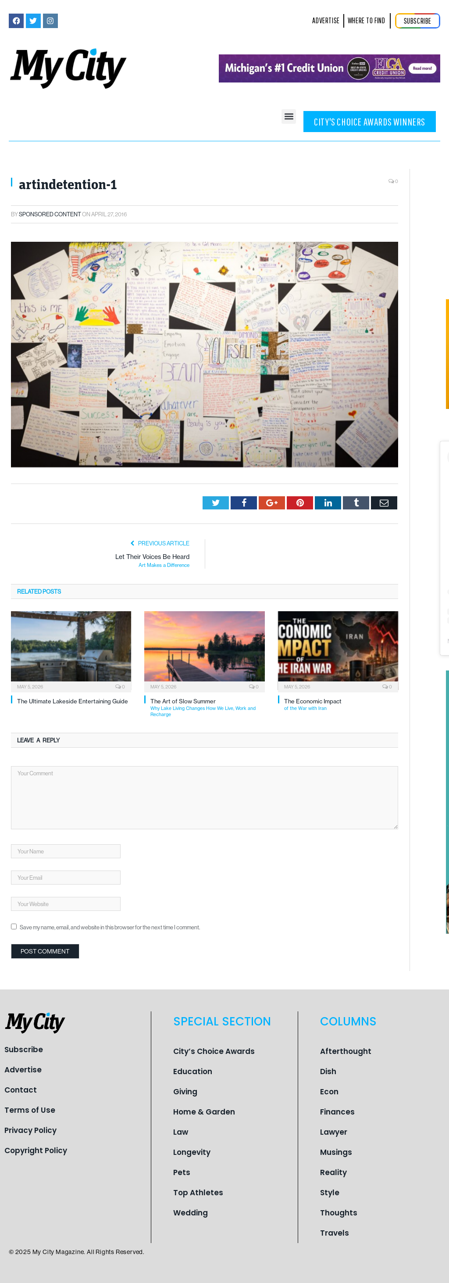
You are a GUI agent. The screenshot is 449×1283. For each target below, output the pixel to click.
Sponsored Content (50, 214)
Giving (185, 1091)
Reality (333, 1172)
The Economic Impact (341, 705)
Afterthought (345, 1051)
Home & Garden (204, 1112)
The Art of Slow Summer (207, 707)
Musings (336, 1152)
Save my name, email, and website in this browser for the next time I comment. (110, 927)
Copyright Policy (35, 1150)
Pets (181, 1172)
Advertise (23, 1069)
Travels (334, 1233)
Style (329, 1192)
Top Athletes (198, 1192)
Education (192, 1071)
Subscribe (23, 1049)
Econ (329, 1091)
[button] (289, 116)
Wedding (190, 1213)
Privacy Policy (30, 1130)
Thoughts (338, 1213)
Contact (20, 1090)
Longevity (191, 1152)
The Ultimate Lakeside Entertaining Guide (72, 701)
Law (180, 1132)
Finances (337, 1112)
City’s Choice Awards (214, 1051)
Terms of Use (29, 1110)
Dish (328, 1071)
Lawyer (333, 1132)
